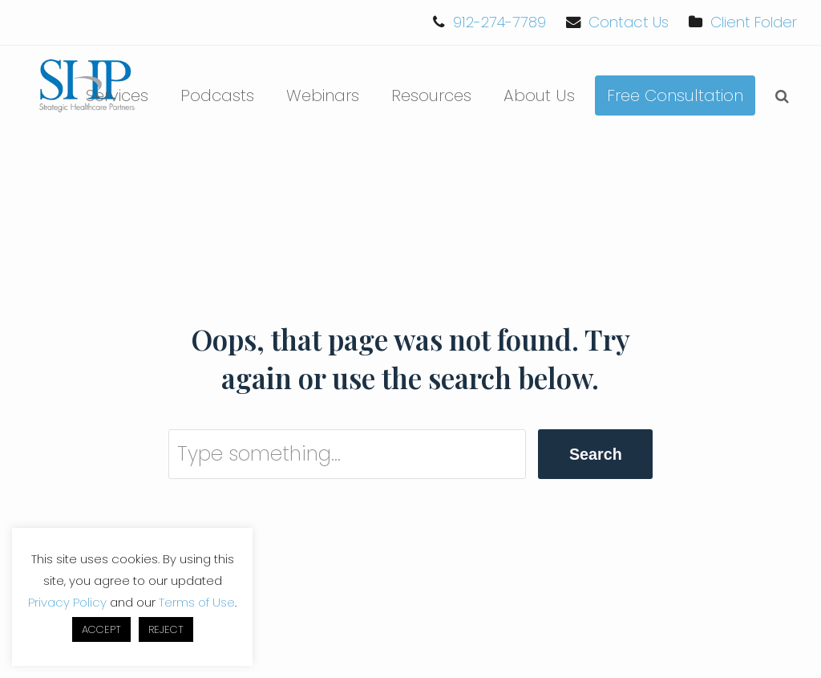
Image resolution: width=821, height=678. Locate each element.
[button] (782, 95)
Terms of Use (197, 602)
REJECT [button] (166, 629)
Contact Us (628, 22)
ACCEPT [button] (101, 629)
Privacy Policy (67, 602)
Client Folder (753, 22)
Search (595, 454)
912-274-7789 (499, 22)
